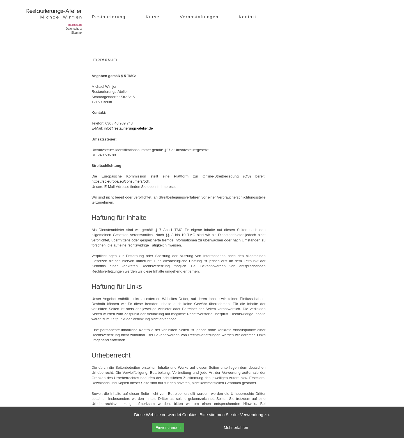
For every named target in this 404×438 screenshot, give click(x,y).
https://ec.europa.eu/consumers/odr (120, 181)
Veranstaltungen (199, 16)
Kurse (152, 16)
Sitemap (76, 32)
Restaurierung (108, 16)
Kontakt (248, 16)
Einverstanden (168, 427)
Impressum (75, 24)
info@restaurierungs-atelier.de (128, 128)
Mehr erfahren (236, 427)
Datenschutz (74, 28)
